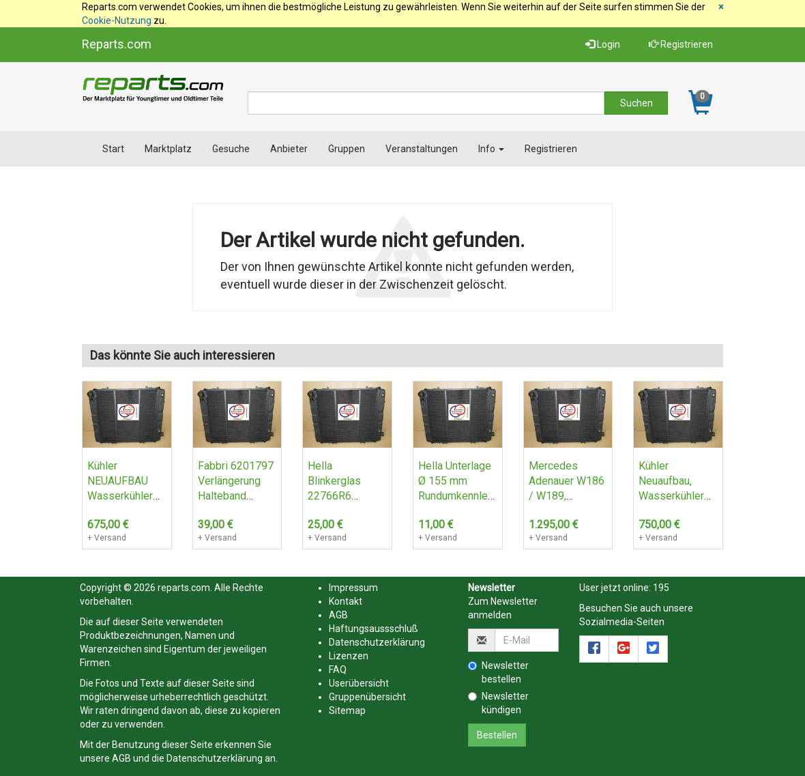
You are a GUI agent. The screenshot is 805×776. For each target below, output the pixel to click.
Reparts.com (116, 44)
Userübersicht (359, 683)
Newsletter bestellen (498, 672)
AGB (121, 758)
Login (602, 44)
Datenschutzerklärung (214, 758)
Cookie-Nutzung (116, 20)
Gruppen (346, 148)
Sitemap (347, 710)
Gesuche (231, 148)
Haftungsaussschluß (373, 628)
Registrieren (681, 44)
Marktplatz (168, 148)
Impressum (353, 587)
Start (113, 148)
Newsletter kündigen (498, 703)
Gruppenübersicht (367, 696)
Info (491, 148)
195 (661, 587)
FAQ (338, 669)
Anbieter (289, 148)
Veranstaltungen (421, 148)
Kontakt (345, 601)
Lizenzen (348, 655)
